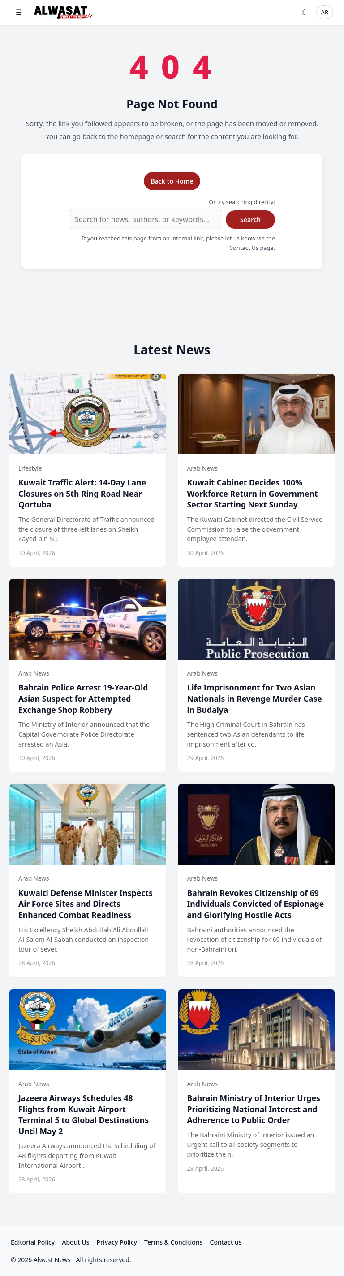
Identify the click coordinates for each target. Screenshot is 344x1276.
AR (324, 12)
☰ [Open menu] (19, 12)
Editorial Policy (33, 1242)
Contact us (226, 1242)
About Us (75, 1242)
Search (250, 219)
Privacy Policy (117, 1242)
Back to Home (171, 181)
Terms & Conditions (173, 1242)
